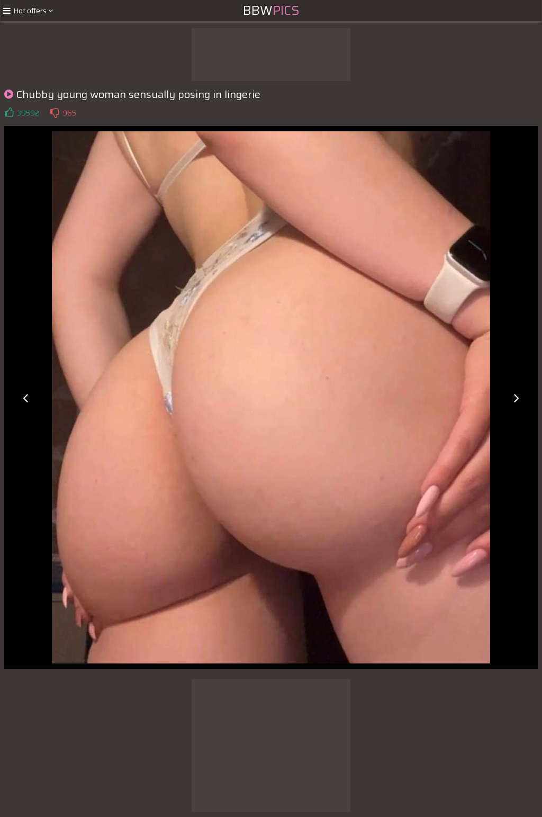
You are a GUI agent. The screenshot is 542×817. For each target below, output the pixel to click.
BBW (271, 11)
